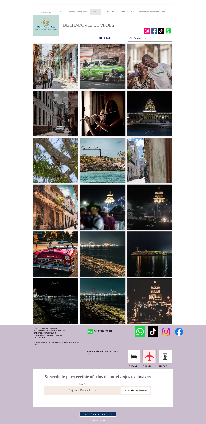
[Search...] (150, 38)
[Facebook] (154, 31)
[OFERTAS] (105, 38)
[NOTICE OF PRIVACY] (98, 414)
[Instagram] (147, 31)
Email (81, 384)
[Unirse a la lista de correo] (135, 390)
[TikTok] (161, 31)
